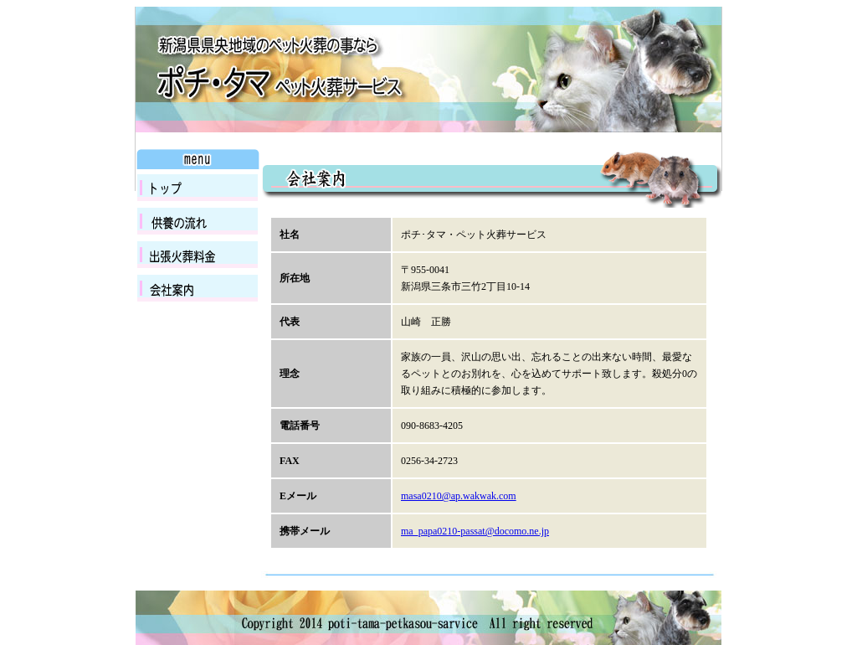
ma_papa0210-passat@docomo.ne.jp (475, 531)
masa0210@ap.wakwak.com (458, 496)
